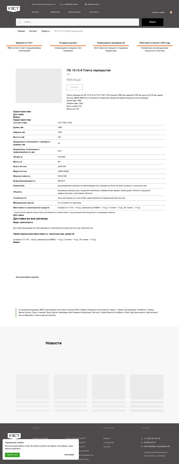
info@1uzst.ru (93, 4)
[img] (61, 4)
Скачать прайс (158, 12)
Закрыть (45, 31)
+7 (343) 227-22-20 (70, 4)
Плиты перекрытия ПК (75, 438)
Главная (21, 31)
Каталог (33, 31)
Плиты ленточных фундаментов (79, 455)
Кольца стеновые (40, 438)
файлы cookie (24, 446)
